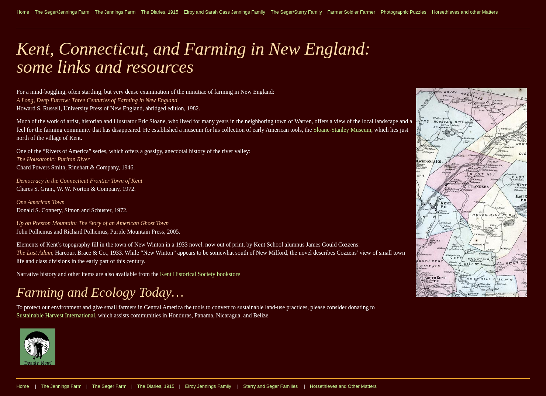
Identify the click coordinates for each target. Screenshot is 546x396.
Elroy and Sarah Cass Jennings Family (224, 12)
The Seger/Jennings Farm (62, 12)
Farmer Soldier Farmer (351, 12)
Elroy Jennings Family (208, 386)
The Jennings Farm (115, 12)
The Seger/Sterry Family (296, 12)
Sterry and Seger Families (270, 386)
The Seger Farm (109, 386)
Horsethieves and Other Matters (343, 386)
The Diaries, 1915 (159, 12)
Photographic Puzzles (403, 12)
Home (23, 12)
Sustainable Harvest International (55, 315)
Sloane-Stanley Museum (342, 130)
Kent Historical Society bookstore (200, 274)
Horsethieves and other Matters (465, 12)
